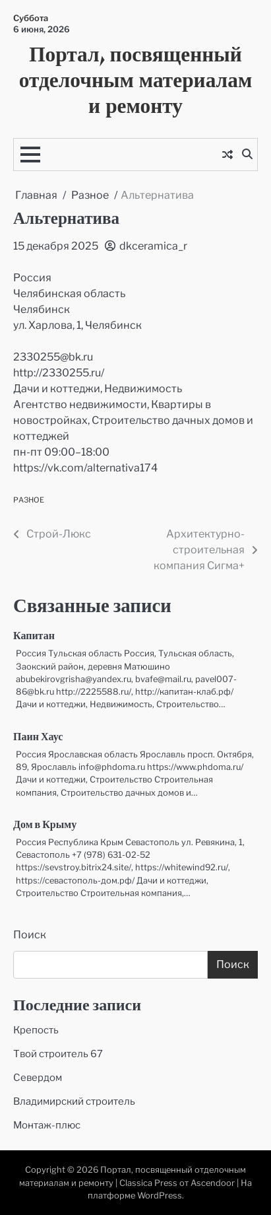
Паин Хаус (38, 737)
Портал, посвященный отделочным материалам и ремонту (136, 79)
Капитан (34, 636)
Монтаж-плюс (46, 1125)
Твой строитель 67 (58, 1054)
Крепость (36, 1030)
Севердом (37, 1078)
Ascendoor (213, 1183)
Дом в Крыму (44, 825)
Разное (28, 499)
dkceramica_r (146, 246)
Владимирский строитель (74, 1101)
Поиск (29, 934)
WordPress (159, 1195)
